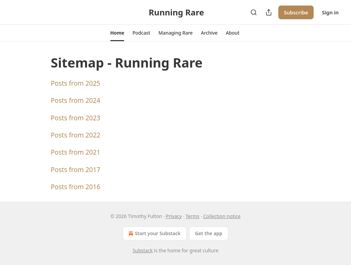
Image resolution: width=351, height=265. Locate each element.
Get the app (208, 233)
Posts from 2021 (75, 152)
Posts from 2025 (75, 83)
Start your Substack (153, 233)
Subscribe (296, 12)
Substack (143, 250)
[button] (117, 33)
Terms (192, 216)
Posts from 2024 (75, 100)
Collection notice (222, 216)
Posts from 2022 (75, 135)
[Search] (254, 12)
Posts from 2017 (75, 169)
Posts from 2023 (75, 117)
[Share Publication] (269, 12)
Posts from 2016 (75, 186)
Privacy (174, 216)
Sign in (330, 12)
